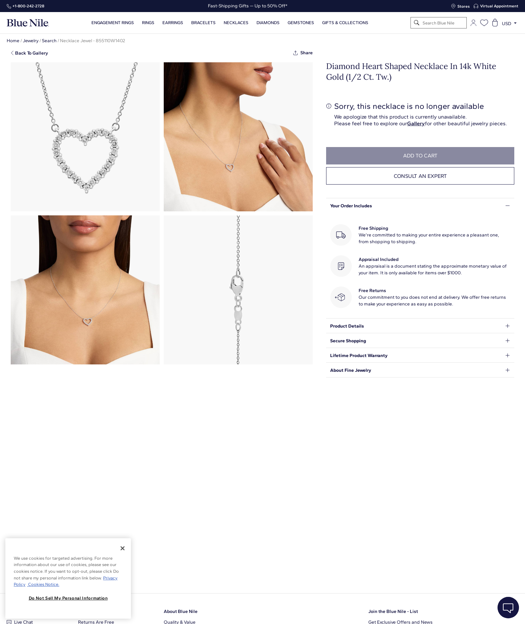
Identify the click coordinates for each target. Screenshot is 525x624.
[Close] (122, 548)
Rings (148, 22)
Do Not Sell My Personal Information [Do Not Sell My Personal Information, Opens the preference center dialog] (68, 598)
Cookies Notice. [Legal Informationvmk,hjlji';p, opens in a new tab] (43, 584)
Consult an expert (420, 176)
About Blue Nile (181, 611)
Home (13, 41)
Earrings (172, 22)
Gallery (416, 123)
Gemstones (301, 22)
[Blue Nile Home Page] (28, 23)
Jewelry (31, 41)
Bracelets (203, 22)
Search (49, 41)
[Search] (417, 23)
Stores (463, 6)
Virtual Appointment (499, 6)
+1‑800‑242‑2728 (28, 6)
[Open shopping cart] (495, 23)
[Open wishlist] (484, 23)
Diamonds (268, 22)
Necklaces (236, 22)
